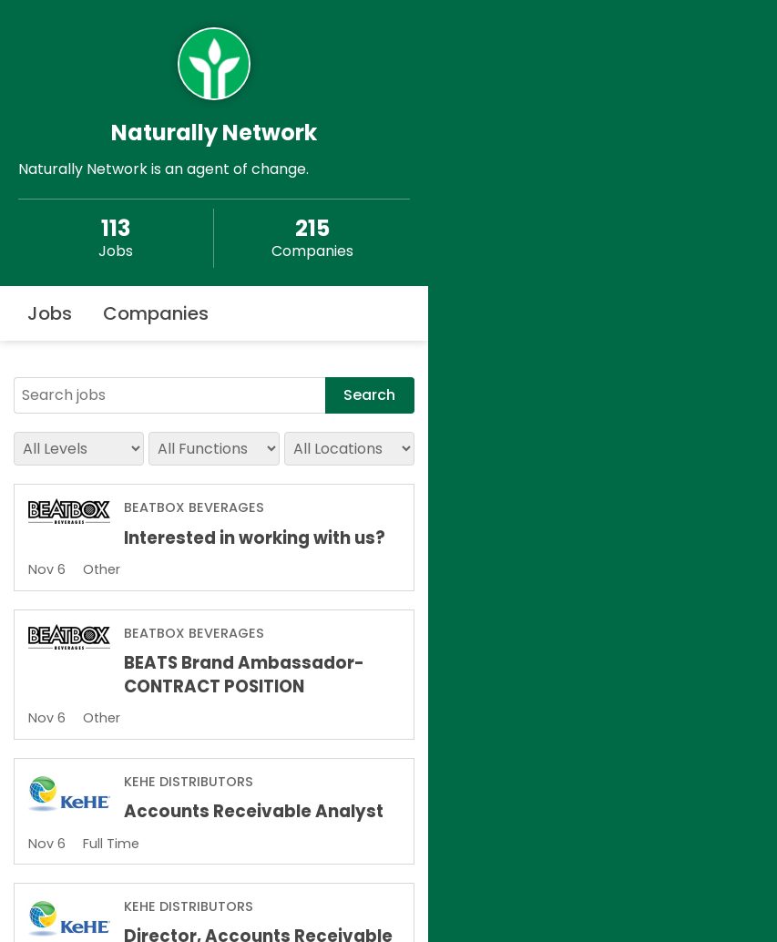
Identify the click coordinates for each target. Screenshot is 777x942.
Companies (156, 313)
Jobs (49, 313)
